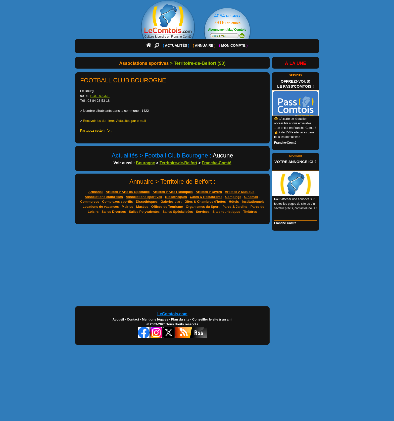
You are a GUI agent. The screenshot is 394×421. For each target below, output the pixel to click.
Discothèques (147, 201)
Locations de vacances (100, 206)
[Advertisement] (197, 266)
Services (203, 212)
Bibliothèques (176, 197)
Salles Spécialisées (178, 212)
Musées (142, 206)
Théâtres (250, 212)
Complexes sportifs (117, 201)
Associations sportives (144, 197)
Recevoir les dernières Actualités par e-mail (114, 121)
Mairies (127, 206)
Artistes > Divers (209, 192)
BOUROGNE (100, 96)
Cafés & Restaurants (206, 197)
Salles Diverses (114, 212)
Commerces (89, 201)
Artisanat (95, 192)
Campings (233, 197)
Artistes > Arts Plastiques (173, 192)
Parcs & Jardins (235, 206)
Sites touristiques (226, 212)
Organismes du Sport (202, 206)
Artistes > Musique (240, 192)
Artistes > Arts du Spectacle (128, 192)
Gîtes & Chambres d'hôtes (205, 201)
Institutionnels (253, 201)
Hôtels (234, 201)
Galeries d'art (171, 201)
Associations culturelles (104, 197)
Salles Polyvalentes (144, 212)
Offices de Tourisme (167, 206)
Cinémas (251, 197)
